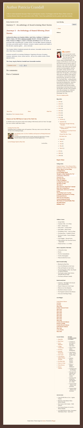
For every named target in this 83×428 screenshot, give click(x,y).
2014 (59, 113)
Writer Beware (61, 365)
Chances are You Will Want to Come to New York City (21, 119)
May (61, 146)
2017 (59, 106)
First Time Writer (61, 178)
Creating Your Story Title (13, 127)
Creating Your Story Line (63, 182)
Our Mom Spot (61, 361)
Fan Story (60, 349)
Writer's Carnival (60, 367)
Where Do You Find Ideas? (63, 197)
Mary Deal (59, 309)
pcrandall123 (67, 52)
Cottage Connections (61, 347)
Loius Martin (60, 330)
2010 (59, 151)
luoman (44, 420)
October (62, 119)
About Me (60, 339)
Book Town (60, 341)
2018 (59, 104)
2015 (59, 110)
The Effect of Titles (61, 183)
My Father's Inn (63, 136)
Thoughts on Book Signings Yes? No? (65, 174)
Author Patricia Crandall (25, 7)
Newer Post (9, 111)
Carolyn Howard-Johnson (63, 322)
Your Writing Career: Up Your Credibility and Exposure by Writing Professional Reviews (65, 194)
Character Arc (60, 177)
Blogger (53, 420)
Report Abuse (60, 160)
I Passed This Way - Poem (65, 134)
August (61, 139)
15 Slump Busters (61, 170)
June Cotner (60, 354)
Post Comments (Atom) (18, 114)
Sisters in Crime (61, 363)
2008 (59, 155)
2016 (59, 108)
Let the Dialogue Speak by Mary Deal (16, 141)
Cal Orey (59, 303)
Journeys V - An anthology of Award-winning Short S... (67, 128)
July (61, 141)
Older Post (49, 111)
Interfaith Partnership (60, 352)
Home (29, 111)
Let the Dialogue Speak (62, 172)
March (61, 148)
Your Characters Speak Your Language (66, 186)
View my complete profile (62, 95)
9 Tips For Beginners (62, 180)
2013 (59, 115)
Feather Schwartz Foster (62, 307)
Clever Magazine (60, 344)
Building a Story (60, 204)
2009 (59, 153)
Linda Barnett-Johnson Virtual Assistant (61, 358)
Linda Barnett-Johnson (62, 301)
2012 (59, 117)
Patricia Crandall (61, 323)
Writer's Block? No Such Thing (64, 169)
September (62, 121)
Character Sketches (63, 175)
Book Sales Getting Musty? (63, 188)
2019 (59, 101)
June (61, 143)
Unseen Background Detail (63, 199)
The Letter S (60, 185)
